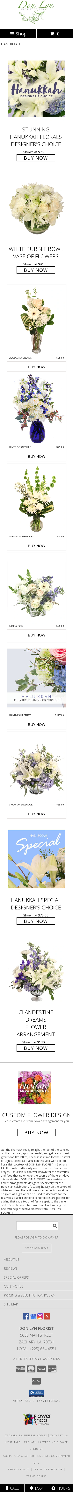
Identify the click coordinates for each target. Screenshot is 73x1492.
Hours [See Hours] (60, 1488)
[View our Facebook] (26, 1318)
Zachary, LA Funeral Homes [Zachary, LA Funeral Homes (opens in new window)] (26, 1435)
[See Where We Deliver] (36, 1248)
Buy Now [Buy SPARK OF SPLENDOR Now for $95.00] (36, 813)
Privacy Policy (19, 1469)
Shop (18, 33)
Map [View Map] (36, 1488)
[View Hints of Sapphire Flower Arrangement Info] (36, 409)
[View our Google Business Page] (33, 1318)
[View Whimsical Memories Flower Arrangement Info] (36, 499)
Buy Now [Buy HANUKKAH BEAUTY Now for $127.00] (36, 724)
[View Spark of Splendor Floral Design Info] (36, 767)
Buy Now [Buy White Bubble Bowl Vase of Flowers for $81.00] (36, 270)
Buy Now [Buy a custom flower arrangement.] (36, 1132)
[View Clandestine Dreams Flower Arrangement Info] (36, 971)
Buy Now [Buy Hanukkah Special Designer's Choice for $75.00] (36, 921)
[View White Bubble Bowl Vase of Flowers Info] (36, 208)
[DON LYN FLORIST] (36, 23)
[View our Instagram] (40, 1318)
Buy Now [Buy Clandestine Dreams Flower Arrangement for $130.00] (36, 1048)
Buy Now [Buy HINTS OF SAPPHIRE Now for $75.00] (36, 456)
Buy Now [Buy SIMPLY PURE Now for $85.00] (36, 635)
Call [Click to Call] (12, 1488)
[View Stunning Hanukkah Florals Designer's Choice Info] (36, 89)
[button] (36, 1393)
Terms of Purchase (48, 1469)
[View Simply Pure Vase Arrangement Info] (36, 588)
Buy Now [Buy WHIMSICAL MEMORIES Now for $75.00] (36, 545)
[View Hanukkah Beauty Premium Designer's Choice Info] (36, 678)
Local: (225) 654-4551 (36, 1348)
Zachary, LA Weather (18, 1456)
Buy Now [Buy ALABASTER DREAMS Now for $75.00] (36, 367)
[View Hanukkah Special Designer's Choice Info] (36, 859)
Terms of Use (36, 1476)
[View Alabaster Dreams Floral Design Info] (36, 320)
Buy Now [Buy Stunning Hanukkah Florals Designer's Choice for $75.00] (36, 158)
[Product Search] (37, 1225)
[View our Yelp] (47, 1318)
